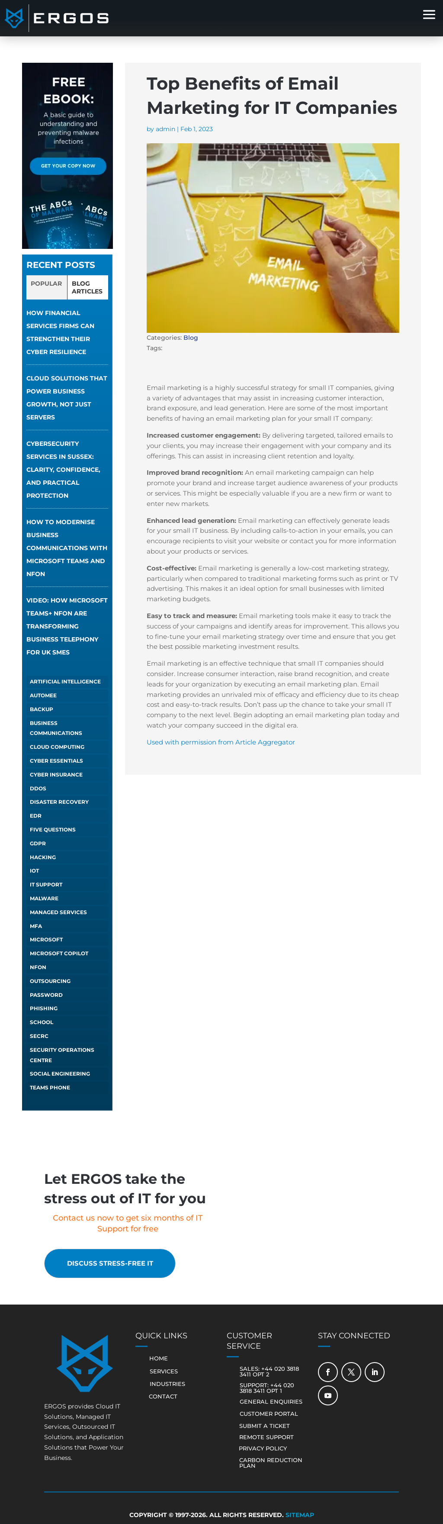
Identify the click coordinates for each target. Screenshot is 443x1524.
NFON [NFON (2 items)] (38, 967)
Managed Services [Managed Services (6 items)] (58, 912)
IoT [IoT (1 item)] (34, 870)
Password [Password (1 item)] (46, 995)
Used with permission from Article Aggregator (221, 742)
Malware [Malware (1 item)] (44, 898)
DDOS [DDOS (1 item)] (38, 788)
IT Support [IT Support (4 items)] (46, 884)
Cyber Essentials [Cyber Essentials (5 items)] (56, 760)
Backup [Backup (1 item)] (41, 709)
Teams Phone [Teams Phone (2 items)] (50, 1087)
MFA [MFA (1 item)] (36, 926)
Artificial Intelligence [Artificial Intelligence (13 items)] (65, 681)
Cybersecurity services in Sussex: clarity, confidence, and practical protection (63, 469)
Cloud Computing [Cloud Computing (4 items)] (57, 747)
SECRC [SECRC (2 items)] (39, 1036)
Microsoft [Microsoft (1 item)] (46, 939)
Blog (190, 338)
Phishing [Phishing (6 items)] (44, 1008)
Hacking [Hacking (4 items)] (43, 857)
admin (165, 129)
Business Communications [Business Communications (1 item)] (56, 728)
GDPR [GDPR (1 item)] (38, 843)
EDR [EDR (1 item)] (36, 815)
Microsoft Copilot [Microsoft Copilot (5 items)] (59, 953)
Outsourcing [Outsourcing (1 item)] (50, 981)
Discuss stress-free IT (116, 1264)
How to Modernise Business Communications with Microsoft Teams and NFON (66, 548)
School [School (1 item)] (41, 1022)
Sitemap (300, 1516)
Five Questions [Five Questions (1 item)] (53, 829)
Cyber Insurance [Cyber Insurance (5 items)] (56, 774)
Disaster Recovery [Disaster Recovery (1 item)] (59, 802)
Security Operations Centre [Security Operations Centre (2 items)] (62, 1055)
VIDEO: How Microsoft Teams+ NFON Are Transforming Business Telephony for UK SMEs (67, 626)
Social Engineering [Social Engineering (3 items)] (60, 1073)
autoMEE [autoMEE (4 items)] (43, 695)
